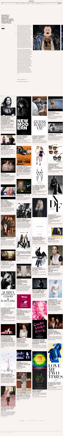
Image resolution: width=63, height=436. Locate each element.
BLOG (42, 3)
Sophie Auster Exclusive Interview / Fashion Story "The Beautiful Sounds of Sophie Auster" (7, 120)
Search (2, 3)
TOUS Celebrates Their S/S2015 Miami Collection (22, 282)
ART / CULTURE (22, 3)
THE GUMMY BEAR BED (37, 391)
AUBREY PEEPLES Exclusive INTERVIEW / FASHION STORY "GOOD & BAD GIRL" (8, 311)
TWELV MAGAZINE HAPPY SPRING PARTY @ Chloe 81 (54, 332)
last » (43, 420)
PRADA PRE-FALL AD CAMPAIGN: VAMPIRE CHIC (39, 291)
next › (41, 420)
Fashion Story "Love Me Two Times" (54, 384)
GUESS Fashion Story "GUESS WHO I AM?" (38, 137)
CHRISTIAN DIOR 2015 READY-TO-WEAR (7, 409)
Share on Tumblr (13, 28)
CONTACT (5, 432)
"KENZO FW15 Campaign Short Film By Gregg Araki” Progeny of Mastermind (24, 169)
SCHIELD (50, 116)
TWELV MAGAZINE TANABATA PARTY (8, 175)
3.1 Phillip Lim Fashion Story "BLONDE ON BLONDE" (38, 187)
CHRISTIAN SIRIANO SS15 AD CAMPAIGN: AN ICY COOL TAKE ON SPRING (55, 302)
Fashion (2, 25)
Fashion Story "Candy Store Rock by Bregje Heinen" (39, 342)
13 (37, 420)
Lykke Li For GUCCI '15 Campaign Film (7, 263)
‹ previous (22, 420)
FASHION (17, 3)
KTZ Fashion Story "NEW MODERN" (22, 137)
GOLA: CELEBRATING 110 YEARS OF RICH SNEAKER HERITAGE (24, 312)
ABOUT (2, 432)
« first (19, 420)
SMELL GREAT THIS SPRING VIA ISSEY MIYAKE (7, 375)
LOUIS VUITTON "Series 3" (54, 134)
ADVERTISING (11, 432)
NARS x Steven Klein (7, 238)
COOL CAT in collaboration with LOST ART (24, 220)
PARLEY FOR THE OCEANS (23, 195)
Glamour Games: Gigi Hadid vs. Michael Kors (7, 148)
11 (34, 420)
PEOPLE (33, 3)
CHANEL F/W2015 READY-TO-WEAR (23, 395)
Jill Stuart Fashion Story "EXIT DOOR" (38, 238)
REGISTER (56, 1)
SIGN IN (60, 1)
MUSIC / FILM (28, 3)
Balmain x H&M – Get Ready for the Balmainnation (24, 254)
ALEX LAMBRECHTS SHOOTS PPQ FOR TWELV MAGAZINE (23, 364)
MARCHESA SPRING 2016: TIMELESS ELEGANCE (22, 341)
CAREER (8, 432)
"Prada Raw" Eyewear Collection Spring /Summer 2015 (55, 166)
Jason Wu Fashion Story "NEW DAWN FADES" (54, 217)
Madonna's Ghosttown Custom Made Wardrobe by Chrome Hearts (8, 338)
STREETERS (37, 3)
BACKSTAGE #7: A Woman (55, 238)
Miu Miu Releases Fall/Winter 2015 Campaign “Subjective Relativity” (7, 203)
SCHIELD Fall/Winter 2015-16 (53, 113)
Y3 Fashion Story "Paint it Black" (38, 269)
